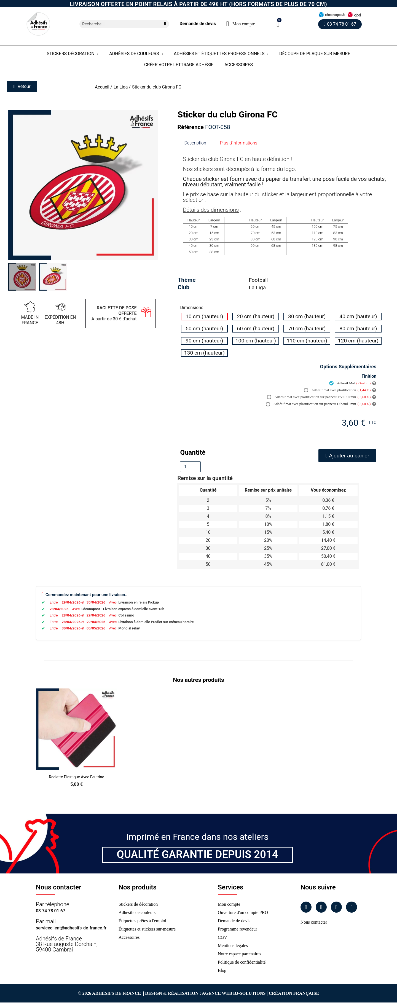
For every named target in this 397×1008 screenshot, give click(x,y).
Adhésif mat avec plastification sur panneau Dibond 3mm (318, 404)
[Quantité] (190, 466)
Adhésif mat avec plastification (337, 390)
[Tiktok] (351, 907)
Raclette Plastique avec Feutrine (76, 777)
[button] (278, 24)
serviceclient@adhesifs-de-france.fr (71, 928)
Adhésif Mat (350, 383)
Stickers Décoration (72, 54)
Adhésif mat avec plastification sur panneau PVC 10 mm (319, 397)
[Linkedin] (336, 907)
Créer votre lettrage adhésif (178, 64)
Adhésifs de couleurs (136, 54)
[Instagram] (321, 907)
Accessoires (238, 64)
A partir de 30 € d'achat (113, 313)
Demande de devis (197, 23)
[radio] (204, 316)
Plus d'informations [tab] (238, 143)
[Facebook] (306, 907)
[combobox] (118, 24)
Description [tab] (195, 143)
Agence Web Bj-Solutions (233, 993)
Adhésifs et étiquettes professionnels (221, 54)
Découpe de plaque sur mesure (314, 53)
